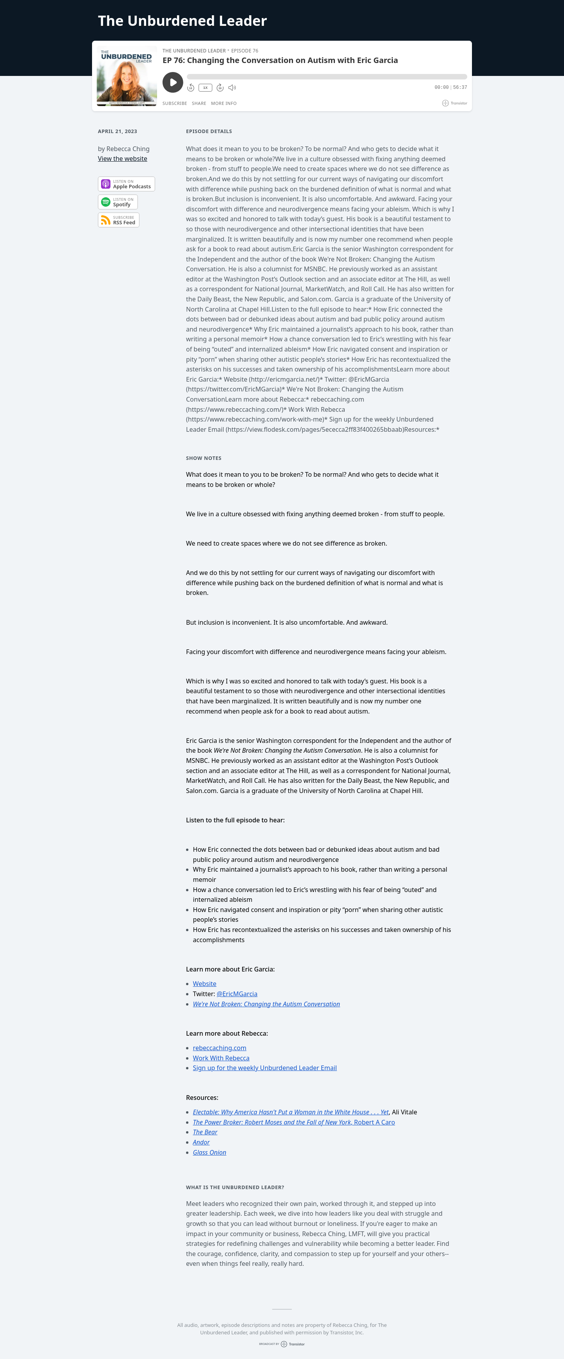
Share (199, 103)
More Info (224, 103)
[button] (327, 76)
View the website (122, 158)
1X (205, 88)
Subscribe (175, 103)
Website (205, 983)
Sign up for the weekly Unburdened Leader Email (265, 1067)
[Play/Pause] (127, 75)
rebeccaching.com (220, 1048)
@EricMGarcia (237, 994)
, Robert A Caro (294, 1122)
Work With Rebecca (221, 1058)
